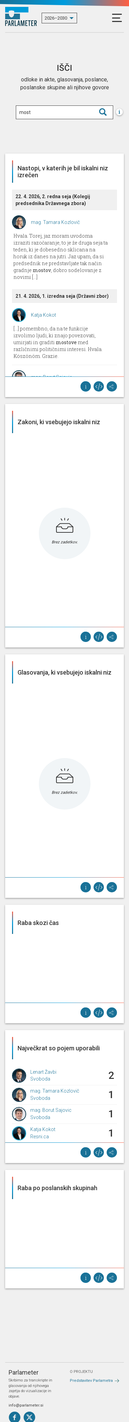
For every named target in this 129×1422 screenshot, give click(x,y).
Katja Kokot (43, 315)
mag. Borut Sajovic (51, 1110)
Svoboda (40, 1079)
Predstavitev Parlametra (91, 1380)
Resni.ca (39, 1136)
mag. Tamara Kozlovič (55, 222)
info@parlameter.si (26, 1405)
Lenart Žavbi (43, 1072)
